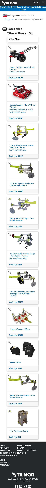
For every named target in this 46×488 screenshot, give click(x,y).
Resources (5, 451)
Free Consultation (8, 456)
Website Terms (24, 445)
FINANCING (21, 453)
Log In (2, 460)
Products (4, 448)
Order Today (5, 7)
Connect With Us (8, 453)
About (3, 445)
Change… (8, 20)
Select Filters (14, 39)
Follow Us (4, 465)
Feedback (4, 463)
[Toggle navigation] (43, 2)
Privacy (20, 448)
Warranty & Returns (26, 451)
